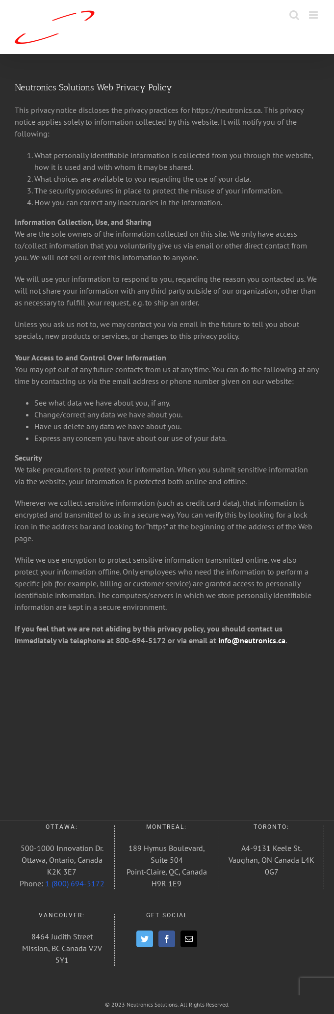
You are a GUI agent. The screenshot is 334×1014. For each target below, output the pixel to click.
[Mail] (188, 939)
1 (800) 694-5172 (74, 883)
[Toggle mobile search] (294, 15)
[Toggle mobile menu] (314, 15)
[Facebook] (166, 939)
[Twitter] (144, 939)
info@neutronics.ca (250, 640)
